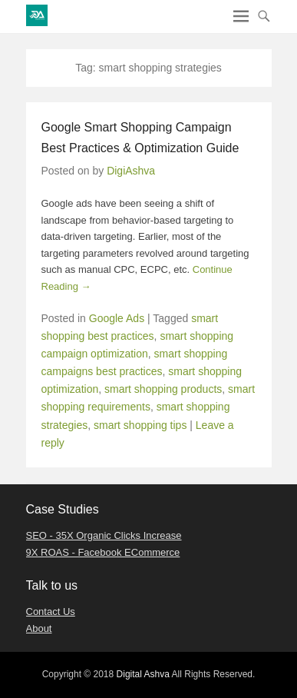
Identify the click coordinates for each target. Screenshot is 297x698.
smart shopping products (163, 389)
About (39, 628)
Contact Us (50, 611)
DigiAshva (131, 171)
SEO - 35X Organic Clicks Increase (104, 535)
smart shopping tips (140, 425)
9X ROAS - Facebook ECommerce (103, 552)
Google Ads (116, 318)
